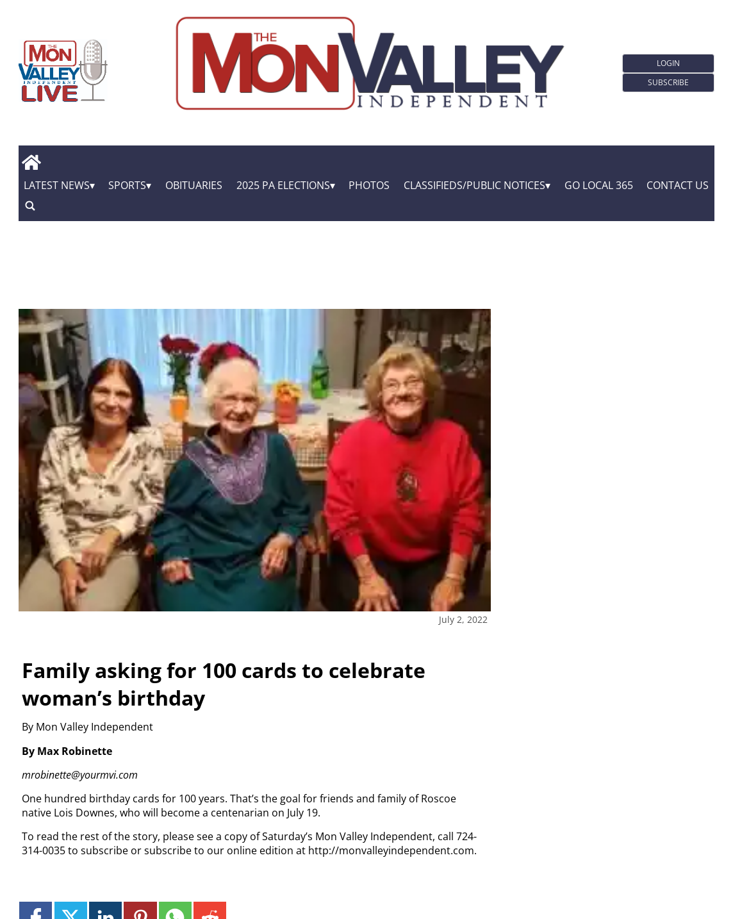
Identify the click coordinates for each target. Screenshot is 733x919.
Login (668, 63)
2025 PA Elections (283, 185)
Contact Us (678, 185)
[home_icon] (32, 163)
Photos (369, 185)
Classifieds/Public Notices (474, 185)
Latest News (57, 185)
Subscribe (668, 82)
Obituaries (193, 185)
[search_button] (30, 206)
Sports (127, 185)
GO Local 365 (598, 185)
